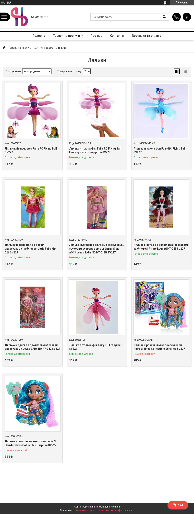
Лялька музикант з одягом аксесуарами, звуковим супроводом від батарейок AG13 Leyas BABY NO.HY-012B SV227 (96, 248)
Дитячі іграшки (44, 47)
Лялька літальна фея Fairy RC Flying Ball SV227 (95, 347)
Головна (39, 36)
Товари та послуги (66, 36)
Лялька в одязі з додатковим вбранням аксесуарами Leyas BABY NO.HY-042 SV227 (32, 347)
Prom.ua (115, 506)
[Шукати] (164, 16)
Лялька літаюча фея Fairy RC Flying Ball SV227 (31, 150)
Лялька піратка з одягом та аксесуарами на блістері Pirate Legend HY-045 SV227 (161, 246)
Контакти (117, 36)
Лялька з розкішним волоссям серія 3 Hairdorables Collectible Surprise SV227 (30, 443)
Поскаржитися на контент (89, 510)
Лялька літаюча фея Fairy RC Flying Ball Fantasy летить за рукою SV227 (95, 150)
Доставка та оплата (146, 36)
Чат (177, 505)
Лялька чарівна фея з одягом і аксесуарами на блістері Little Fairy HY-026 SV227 (30, 248)
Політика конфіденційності (119, 510)
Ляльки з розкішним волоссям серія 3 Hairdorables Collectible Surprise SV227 (159, 347)
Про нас (96, 36)
